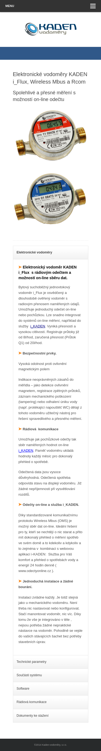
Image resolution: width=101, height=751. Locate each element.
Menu (50, 6)
